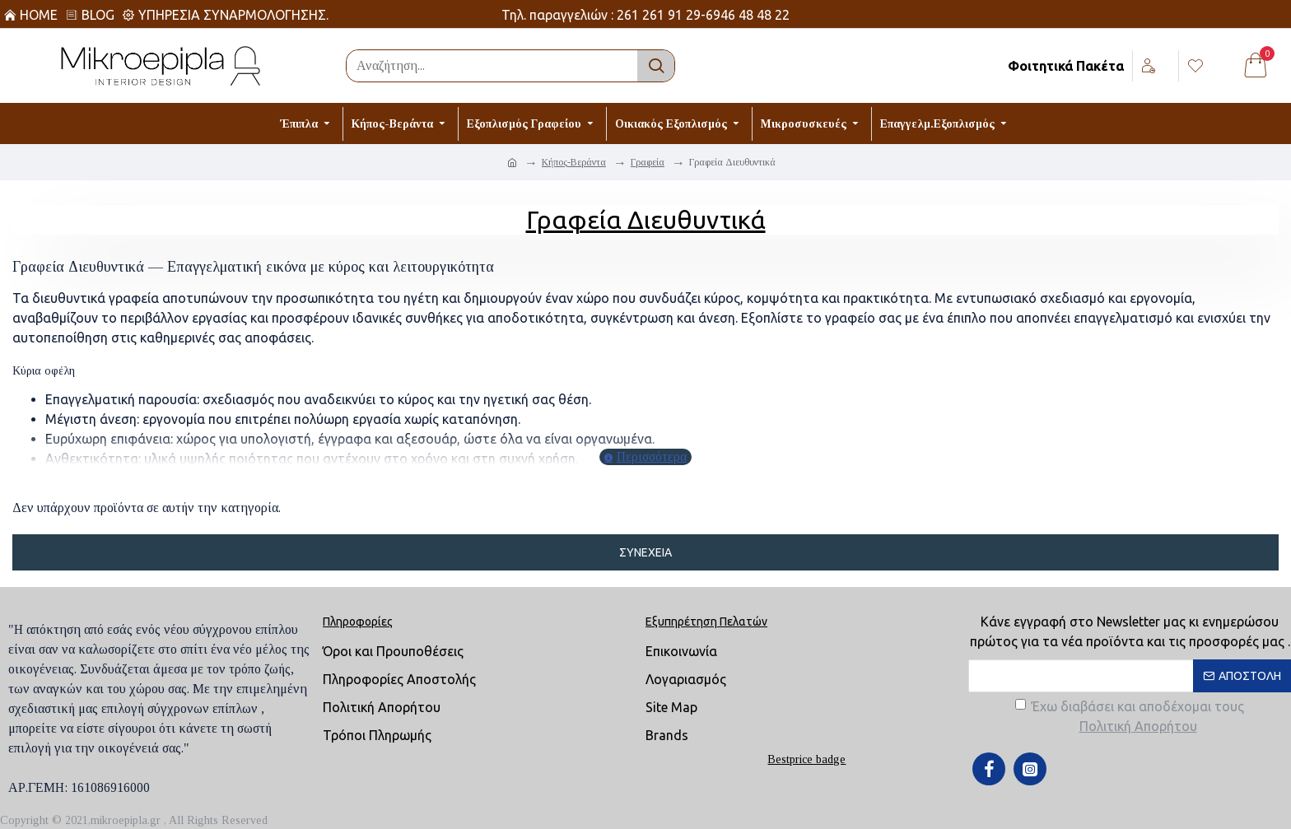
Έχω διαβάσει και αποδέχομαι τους (1129, 717)
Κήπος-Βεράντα (574, 162)
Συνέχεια (645, 552)
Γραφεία (647, 162)
